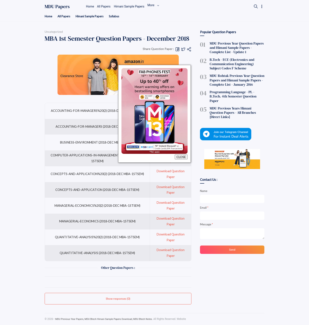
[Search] (255, 6)
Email (204, 193)
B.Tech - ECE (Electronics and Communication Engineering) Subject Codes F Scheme (234, 62)
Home (49, 16)
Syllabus (117, 16)
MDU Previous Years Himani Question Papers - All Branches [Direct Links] (234, 101)
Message (206, 210)
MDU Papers (57, 6)
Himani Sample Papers (91, 16)
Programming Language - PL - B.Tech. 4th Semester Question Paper (237, 90)
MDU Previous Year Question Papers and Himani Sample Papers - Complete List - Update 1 (236, 47)
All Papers (64, 16)
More (165, 6)
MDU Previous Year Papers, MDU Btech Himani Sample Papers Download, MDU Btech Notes (107, 319)
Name (203, 176)
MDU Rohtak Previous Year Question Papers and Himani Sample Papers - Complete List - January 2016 (233, 77)
